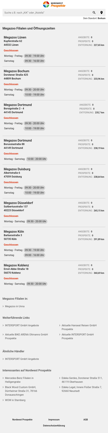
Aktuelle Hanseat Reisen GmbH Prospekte (79, 327)
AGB (85, 419)
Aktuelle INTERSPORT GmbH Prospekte (78, 336)
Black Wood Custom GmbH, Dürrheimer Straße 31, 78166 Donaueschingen (21, 391)
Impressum (54, 419)
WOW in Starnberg (15, 400)
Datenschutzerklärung (54, 425)
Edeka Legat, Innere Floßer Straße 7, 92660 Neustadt (82, 389)
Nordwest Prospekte (22, 419)
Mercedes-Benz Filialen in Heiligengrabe (19, 380)
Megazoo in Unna (15, 306)
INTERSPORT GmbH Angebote (22, 325)
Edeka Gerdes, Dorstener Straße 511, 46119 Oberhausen (82, 380)
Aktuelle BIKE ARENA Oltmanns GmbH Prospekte (26, 336)
